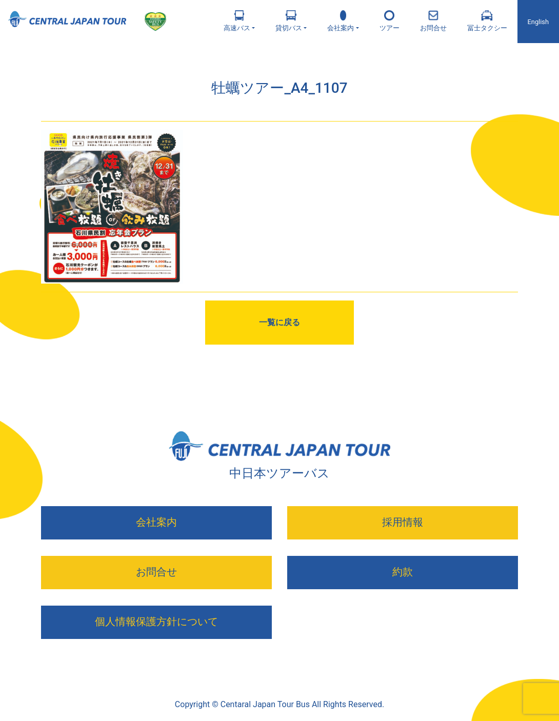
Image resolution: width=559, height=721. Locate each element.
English (538, 22)
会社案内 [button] (340, 21)
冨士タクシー (487, 21)
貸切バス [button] (288, 21)
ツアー (390, 21)
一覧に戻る (279, 322)
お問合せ (433, 21)
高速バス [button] (237, 21)
